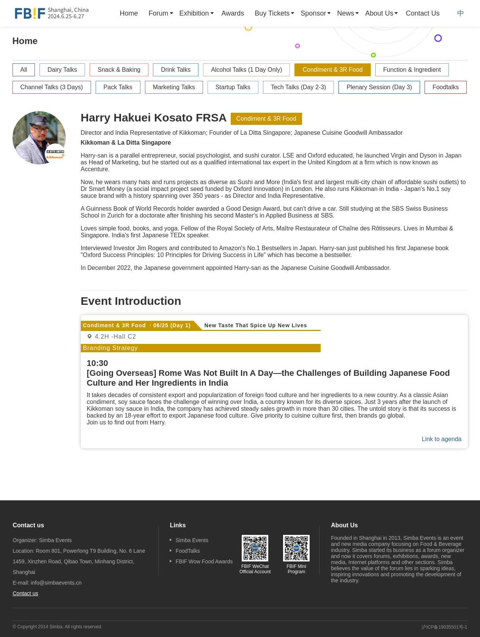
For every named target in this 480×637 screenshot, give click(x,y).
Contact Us (422, 13)
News (345, 13)
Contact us (25, 593)
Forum (158, 13)
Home (129, 13)
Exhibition (194, 13)
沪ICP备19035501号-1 (444, 627)
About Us (379, 13)
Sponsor (313, 13)
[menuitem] (129, 13)
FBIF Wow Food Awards (204, 561)
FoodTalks (188, 551)
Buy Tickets (272, 13)
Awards (233, 13)
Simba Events (192, 540)
